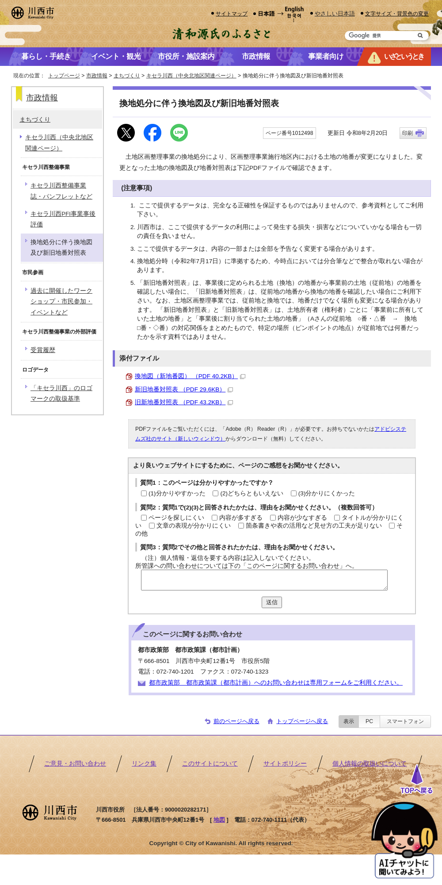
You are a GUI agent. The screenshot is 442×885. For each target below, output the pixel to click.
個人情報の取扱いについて (369, 763)
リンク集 (144, 763)
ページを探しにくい (176, 517)
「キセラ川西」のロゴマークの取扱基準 (61, 393)
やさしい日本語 (335, 13)
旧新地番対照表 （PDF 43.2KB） (184, 402)
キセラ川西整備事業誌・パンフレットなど (61, 190)
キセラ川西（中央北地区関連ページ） (191, 76)
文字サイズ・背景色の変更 (397, 13)
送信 (272, 602)
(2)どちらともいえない (251, 493)
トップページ (64, 76)
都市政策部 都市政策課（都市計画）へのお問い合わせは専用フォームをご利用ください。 (276, 682)
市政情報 (96, 76)
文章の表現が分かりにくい (193, 525)
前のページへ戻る (236, 721)
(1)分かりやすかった (177, 493)
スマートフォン (405, 721)
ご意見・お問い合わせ (75, 763)
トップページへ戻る (302, 721)
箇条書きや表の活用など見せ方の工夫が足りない (314, 525)
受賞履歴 (42, 350)
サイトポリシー (285, 763)
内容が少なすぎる (302, 517)
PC (369, 721)
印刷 (407, 133)
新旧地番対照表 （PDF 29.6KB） (184, 389)
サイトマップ (232, 13)
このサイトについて (210, 763)
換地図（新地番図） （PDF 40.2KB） (190, 376)
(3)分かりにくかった (326, 493)
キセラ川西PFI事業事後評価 (62, 219)
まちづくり (127, 76)
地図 (219, 819)
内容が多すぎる (241, 517)
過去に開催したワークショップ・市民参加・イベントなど (61, 301)
